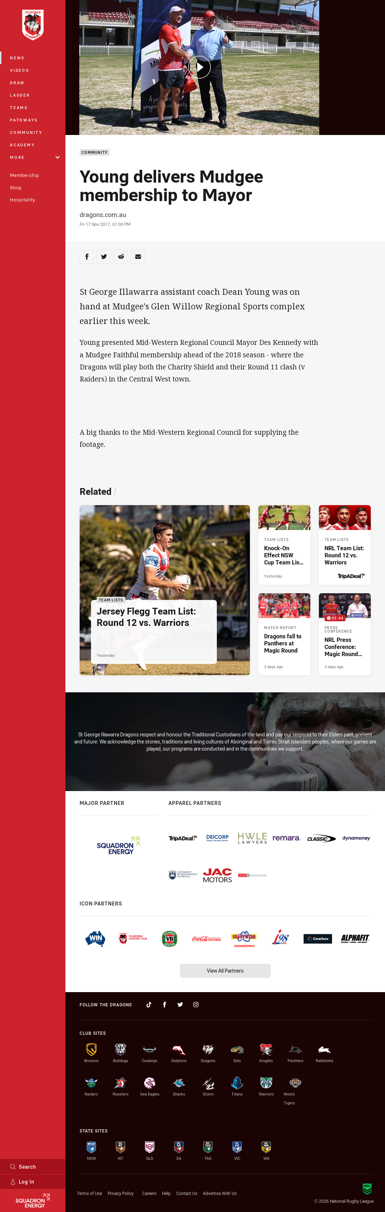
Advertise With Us (220, 1193)
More (35, 157)
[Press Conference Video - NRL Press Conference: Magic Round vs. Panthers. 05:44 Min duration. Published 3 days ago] (345, 634)
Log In (22, 1181)
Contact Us (186, 1193)
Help (166, 1193)
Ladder (20, 95)
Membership (24, 175)
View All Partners (225, 970)
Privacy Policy (121, 1193)
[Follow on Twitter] (180, 1004)
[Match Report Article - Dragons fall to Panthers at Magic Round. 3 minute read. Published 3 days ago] (284, 634)
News (17, 57)
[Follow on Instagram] (196, 1004)
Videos (20, 70)
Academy (22, 144)
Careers (149, 1193)
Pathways (24, 120)
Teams (19, 107)
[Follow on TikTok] (149, 1004)
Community (26, 132)
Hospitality (22, 199)
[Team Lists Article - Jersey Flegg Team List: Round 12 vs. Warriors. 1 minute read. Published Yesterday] (165, 590)
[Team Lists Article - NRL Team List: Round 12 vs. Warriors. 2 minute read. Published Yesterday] (345, 545)
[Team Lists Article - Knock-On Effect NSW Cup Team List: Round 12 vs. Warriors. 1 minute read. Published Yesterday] (284, 545)
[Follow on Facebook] (164, 1004)
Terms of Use (89, 1193)
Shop (16, 187)
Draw (17, 82)
